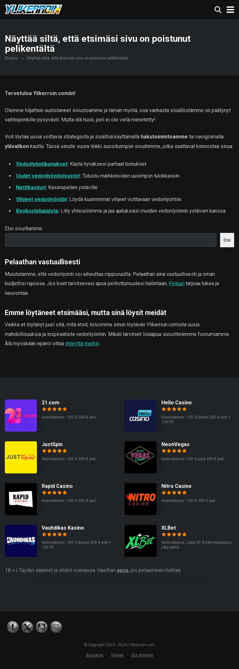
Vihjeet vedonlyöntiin (41, 199)
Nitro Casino (176, 486)
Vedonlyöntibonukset (41, 164)
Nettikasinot (31, 187)
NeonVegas (175, 444)
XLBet (168, 528)
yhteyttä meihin (82, 343)
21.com (50, 403)
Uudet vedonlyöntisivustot (48, 176)
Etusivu (11, 58)
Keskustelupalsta (37, 211)
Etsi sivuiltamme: (24, 228)
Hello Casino (176, 403)
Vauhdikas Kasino (63, 528)
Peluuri (176, 283)
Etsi (227, 240)
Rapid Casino (57, 486)
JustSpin (52, 444)
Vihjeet (117, 655)
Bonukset (94, 655)
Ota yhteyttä (142, 655)
